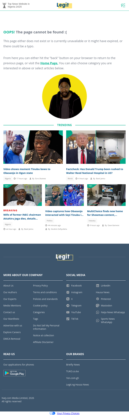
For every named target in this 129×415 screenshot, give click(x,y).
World (70, 178)
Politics (49, 220)
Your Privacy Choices (65, 413)
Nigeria (8, 178)
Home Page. (49, 63)
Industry (92, 220)
